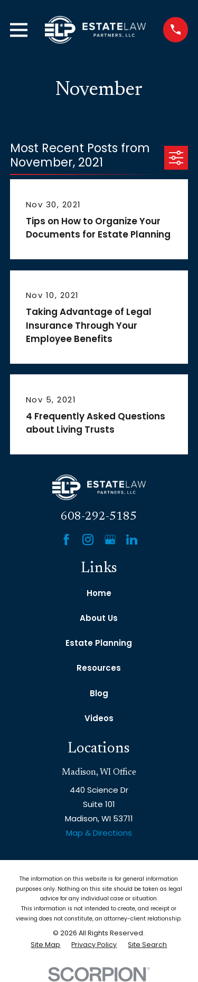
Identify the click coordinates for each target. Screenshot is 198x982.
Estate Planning (98, 642)
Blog (99, 693)
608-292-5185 (99, 517)
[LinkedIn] (131, 539)
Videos (99, 718)
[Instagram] (87, 539)
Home (99, 593)
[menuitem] (45, 945)
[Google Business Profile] (110, 539)
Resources (99, 667)
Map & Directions (99, 832)
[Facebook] (66, 539)
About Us (99, 618)
